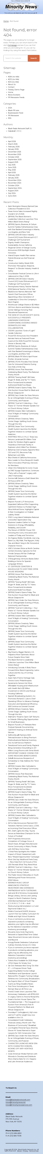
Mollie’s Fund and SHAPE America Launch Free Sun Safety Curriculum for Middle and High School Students (23, 914)
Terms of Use (34, 1151)
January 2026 (13, 149)
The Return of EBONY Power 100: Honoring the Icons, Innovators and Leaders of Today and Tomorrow (22, 532)
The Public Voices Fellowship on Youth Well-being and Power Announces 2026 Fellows (23, 877)
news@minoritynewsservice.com (19, 1105)
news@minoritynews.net (16, 1102)
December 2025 (14, 152)
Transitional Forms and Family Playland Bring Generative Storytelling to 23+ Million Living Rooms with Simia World (23, 748)
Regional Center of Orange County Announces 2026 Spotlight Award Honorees (22, 250)
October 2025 (13, 157)
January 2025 (13, 178)
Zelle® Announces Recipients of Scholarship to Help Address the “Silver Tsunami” (23, 761)
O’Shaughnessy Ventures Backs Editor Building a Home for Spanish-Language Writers (23, 561)
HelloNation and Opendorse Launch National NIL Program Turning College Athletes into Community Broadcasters (23, 976)
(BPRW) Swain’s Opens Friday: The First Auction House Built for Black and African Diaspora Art (23, 390)
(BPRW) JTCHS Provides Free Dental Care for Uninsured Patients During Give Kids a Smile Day (23, 364)
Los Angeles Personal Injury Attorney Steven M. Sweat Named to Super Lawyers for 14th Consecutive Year (23, 1030)
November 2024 (14, 183)
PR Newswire (13, 116)
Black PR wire (13, 110)
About (19, 1151)
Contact (11, 87)
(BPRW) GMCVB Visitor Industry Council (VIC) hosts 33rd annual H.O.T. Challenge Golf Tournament (23, 237)
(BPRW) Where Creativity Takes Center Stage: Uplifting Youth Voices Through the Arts (22, 421)
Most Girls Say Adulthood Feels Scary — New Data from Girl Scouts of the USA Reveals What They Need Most (23, 862)
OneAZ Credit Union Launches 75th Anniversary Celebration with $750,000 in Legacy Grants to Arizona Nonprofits (23, 994)
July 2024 (12, 193)
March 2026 (12, 144)
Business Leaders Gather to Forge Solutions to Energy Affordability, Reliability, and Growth (21, 525)
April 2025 (12, 172)
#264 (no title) (13, 77)
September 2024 (15, 188)
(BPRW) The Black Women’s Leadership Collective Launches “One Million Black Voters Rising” (23, 219)
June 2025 (12, 167)
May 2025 (12, 170)
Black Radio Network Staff (18, 129)
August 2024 (13, 191)
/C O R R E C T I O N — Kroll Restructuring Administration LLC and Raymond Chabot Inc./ (23, 906)
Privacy (25, 1151)
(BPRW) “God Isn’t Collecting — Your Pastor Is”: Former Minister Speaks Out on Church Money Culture (23, 406)
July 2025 (11, 165)
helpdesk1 (12, 131)
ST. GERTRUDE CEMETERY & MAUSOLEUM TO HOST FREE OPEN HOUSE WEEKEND (23, 569)
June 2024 (12, 196)
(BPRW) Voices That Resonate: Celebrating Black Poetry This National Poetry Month (23, 372)
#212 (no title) (13, 82)
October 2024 (13, 185)
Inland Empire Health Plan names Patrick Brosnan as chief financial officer (21, 258)
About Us (11, 84)
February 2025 (13, 175)
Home (10, 92)
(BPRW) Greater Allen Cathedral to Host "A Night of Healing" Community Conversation (23, 413)
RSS (9, 118)
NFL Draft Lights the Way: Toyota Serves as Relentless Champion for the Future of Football (23, 833)
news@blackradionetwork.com (18, 1100)
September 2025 (14, 159)
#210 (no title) (13, 79)
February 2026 (13, 147)
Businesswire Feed (15, 113)
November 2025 (14, 154)
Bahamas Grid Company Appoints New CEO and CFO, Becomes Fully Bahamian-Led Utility (23, 452)
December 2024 (14, 180)
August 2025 (13, 162)
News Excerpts (14, 95)
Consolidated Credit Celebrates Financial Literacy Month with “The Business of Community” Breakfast (22, 1022)
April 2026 (12, 141)
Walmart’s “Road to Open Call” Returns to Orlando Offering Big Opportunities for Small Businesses (23, 719)
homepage (12, 45)
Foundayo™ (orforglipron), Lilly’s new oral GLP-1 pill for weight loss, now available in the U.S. (22, 1015)
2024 (10, 108)
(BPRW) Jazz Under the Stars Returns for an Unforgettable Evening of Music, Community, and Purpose (23, 398)
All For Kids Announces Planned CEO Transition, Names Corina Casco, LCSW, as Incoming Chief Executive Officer (23, 825)
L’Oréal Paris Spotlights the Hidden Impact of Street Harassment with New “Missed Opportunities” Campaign (23, 854)
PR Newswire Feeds (16, 97)
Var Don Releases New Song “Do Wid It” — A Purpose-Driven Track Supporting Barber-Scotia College (23, 968)
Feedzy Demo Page (16, 90)
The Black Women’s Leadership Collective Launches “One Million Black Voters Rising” (23, 662)
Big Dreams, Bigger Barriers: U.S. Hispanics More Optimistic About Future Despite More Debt (21, 654)
